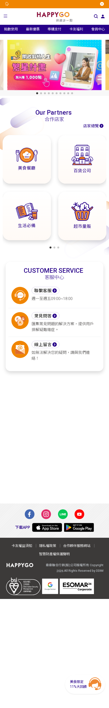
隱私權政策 (47, 546)
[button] (5, 17)
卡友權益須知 (22, 546)
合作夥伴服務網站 (76, 546)
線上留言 (43, 344)
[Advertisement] (54, 437)
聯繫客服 (43, 290)
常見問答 (43, 316)
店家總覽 (91, 126)
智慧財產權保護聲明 (54, 554)
